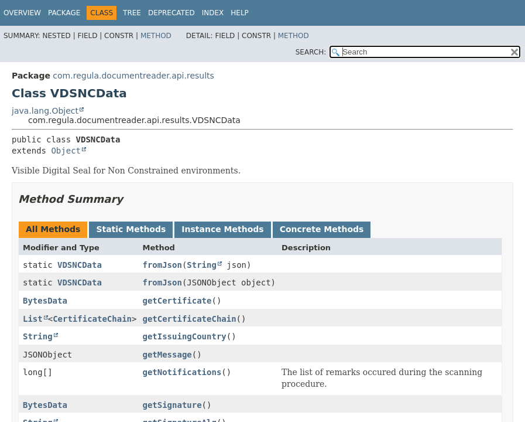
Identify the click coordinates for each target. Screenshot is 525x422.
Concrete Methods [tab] (322, 229)
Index (213, 13)
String (202, 265)
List (33, 319)
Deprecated (171, 13)
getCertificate (176, 300)
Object (66, 150)
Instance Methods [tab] (222, 229)
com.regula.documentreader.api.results (133, 75)
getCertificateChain (189, 319)
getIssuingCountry (184, 336)
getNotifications (181, 372)
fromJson (161, 265)
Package (64, 13)
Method (155, 36)
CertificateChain (92, 319)
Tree (132, 13)
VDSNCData (79, 265)
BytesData (45, 300)
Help (240, 13)
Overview (22, 13)
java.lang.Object (45, 110)
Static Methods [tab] (131, 229)
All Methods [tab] (53, 229)
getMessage (166, 354)
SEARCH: (311, 52)
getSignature (171, 405)
